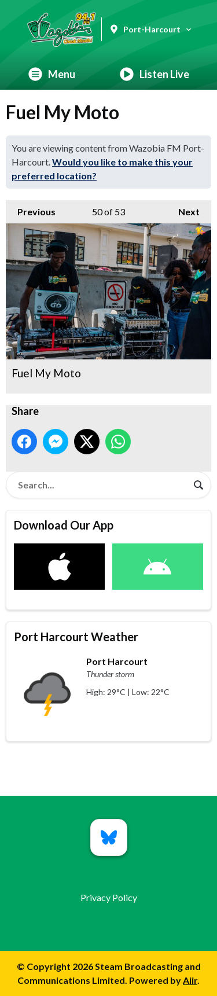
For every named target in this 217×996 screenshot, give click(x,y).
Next (183, 208)
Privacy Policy (108, 897)
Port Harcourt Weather (76, 637)
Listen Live (154, 74)
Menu (51, 74)
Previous (31, 208)
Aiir (190, 980)
